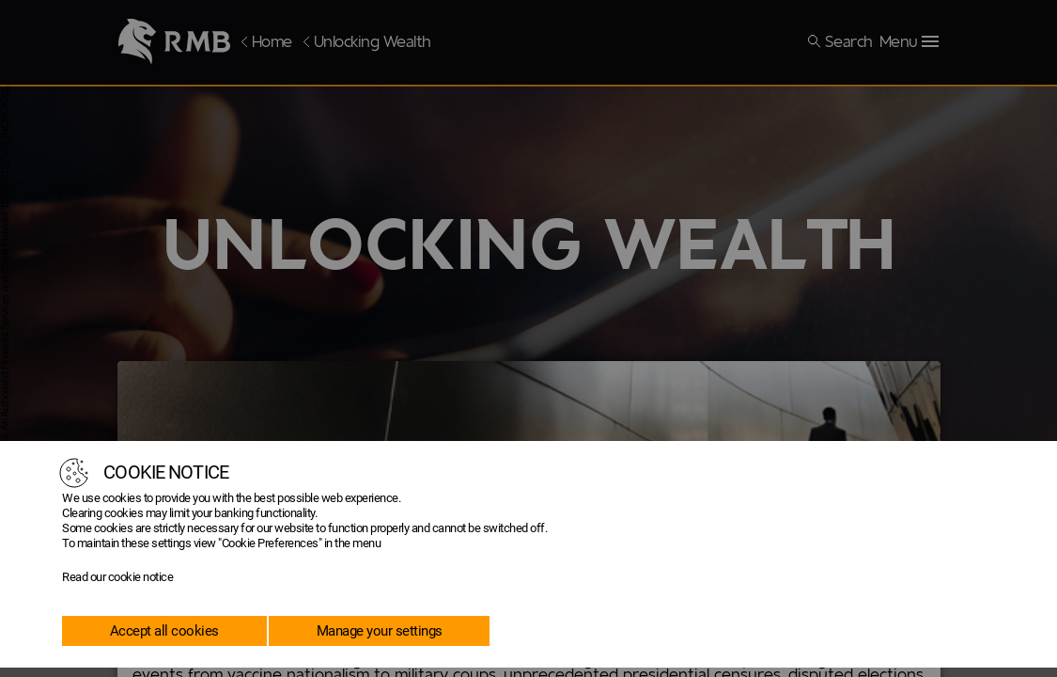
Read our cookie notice (117, 577)
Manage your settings (380, 630)
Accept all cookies (164, 630)
